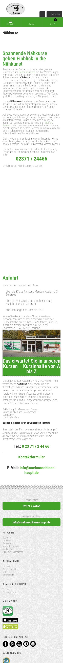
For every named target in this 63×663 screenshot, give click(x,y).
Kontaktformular (31, 457)
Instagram (33, 644)
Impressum (8, 566)
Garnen (6, 125)
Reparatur (7, 543)
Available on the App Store (10, 620)
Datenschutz (8, 575)
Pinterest (26, 644)
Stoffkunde (7, 549)
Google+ (12, 644)
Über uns (7, 537)
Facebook (5, 644)
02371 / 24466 (31, 506)
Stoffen (48, 122)
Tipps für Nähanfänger (13, 552)
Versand (6, 589)
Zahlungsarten (9, 592)
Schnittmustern (27, 72)
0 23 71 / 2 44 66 (35, 446)
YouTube (19, 644)
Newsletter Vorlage (11, 546)
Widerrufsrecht (9, 569)
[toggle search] (31, 22)
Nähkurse (7, 540)
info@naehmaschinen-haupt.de (38, 470)
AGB (4, 572)
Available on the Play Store (10, 626)
